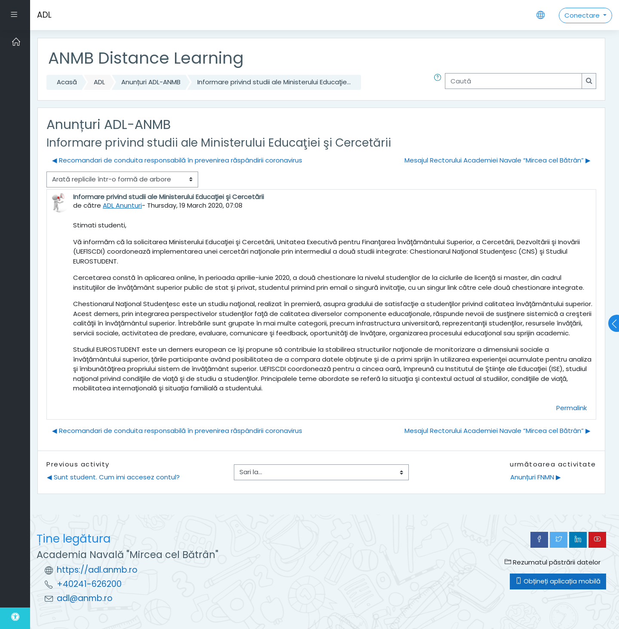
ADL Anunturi (122, 205)
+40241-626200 (89, 584)
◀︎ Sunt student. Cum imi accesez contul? (113, 477)
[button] (439, 82)
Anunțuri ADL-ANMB (151, 81)
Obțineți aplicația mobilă (558, 581)
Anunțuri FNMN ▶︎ (535, 477)
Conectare (582, 15)
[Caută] (513, 81)
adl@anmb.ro (85, 598)
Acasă (67, 81)
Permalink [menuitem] (571, 407)
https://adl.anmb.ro (97, 570)
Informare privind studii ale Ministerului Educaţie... (274, 81)
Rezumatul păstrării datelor (553, 562)
